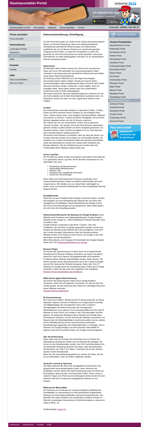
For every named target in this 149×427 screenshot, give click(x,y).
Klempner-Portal (117, 83)
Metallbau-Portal (117, 93)
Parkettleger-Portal (118, 97)
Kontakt (13, 69)
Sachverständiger (67, 28)
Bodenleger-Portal (117, 49)
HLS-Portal (114, 76)
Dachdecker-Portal (118, 52)
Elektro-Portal (115, 56)
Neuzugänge (39, 28)
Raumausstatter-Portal (28, 3)
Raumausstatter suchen (20, 28)
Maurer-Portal (115, 90)
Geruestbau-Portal (117, 69)
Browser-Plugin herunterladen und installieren (62, 272)
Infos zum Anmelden (18, 80)
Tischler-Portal (116, 114)
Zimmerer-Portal (117, 121)
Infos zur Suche (16, 83)
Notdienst (52, 28)
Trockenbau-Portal (118, 118)
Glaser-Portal (115, 73)
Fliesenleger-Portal (118, 59)
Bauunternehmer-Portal (120, 45)
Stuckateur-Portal (117, 111)
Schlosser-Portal (117, 104)
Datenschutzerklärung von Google (72, 242)
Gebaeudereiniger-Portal (120, 66)
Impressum (14, 52)
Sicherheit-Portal (117, 107)
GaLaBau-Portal (117, 62)
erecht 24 (62, 409)
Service (81, 28)
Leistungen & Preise (18, 49)
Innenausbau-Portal (118, 80)
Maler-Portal (115, 87)
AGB (12, 59)
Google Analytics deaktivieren (56, 291)
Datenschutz (15, 56)
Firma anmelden (17, 39)
